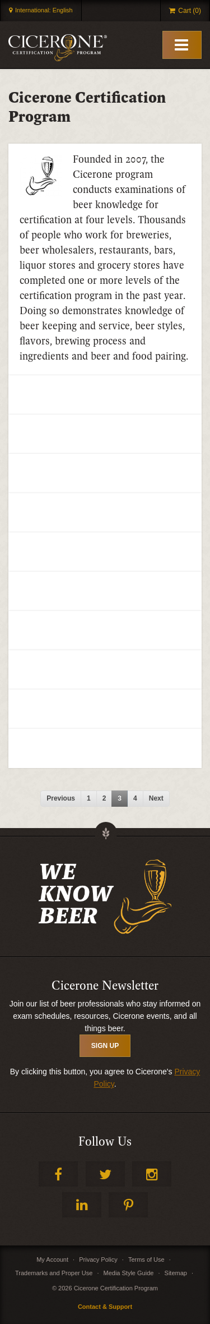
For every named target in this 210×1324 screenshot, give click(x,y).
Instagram (151, 1174)
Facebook (58, 1174)
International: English (44, 10)
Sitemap (176, 1273)
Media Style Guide (129, 1273)
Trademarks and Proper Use (53, 1273)
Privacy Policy (98, 1259)
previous (60, 798)
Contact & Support (105, 1306)
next (156, 798)
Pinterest (128, 1204)
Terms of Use (146, 1259)
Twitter (105, 1174)
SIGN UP (105, 1046)
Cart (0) (189, 11)
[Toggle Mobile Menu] (182, 45)
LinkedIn (81, 1204)
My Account (52, 1259)
